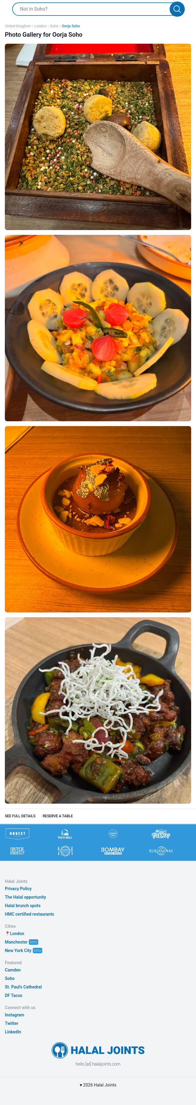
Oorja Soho (71, 26)
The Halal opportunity (25, 897)
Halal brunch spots (23, 905)
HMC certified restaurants (29, 914)
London (40, 26)
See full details (20, 816)
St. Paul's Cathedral (23, 987)
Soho (54, 26)
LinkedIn (13, 1031)
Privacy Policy (18, 888)
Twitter (11, 1023)
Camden (13, 970)
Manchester (16, 942)
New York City (18, 950)
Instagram (14, 1014)
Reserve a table (58, 816)
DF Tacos (13, 995)
